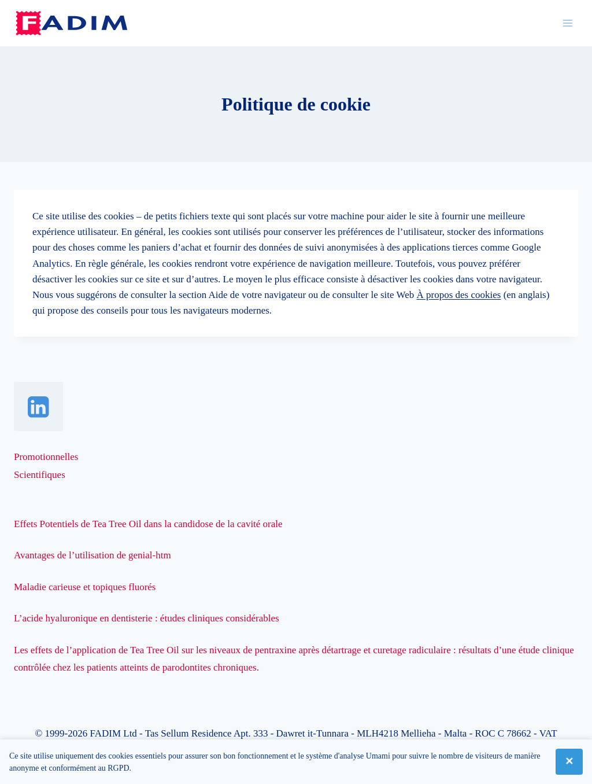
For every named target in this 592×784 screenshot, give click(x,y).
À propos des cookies (458, 294)
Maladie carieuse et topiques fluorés (85, 586)
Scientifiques (39, 474)
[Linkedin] (38, 406)
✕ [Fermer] (569, 761)
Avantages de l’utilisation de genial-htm (92, 555)
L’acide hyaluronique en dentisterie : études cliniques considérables (146, 618)
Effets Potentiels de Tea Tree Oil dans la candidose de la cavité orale (148, 523)
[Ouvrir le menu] (567, 23)
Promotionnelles (46, 456)
